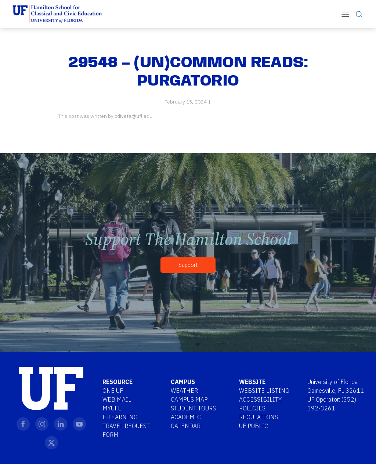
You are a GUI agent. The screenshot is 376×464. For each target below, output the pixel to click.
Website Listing (264, 390)
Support (188, 264)
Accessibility (260, 399)
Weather (184, 390)
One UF (112, 390)
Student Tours (193, 408)
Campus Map (189, 399)
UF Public (253, 425)
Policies (252, 408)
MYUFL (111, 408)
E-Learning (120, 417)
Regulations (258, 417)
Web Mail (116, 399)
